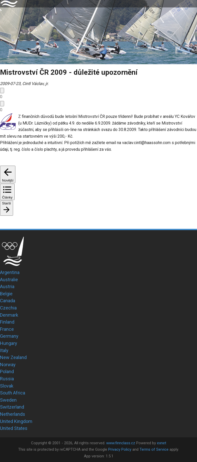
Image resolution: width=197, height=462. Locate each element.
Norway (8, 364)
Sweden (8, 400)
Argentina (9, 272)
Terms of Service (154, 449)
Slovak (6, 386)
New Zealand (13, 357)
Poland (7, 371)
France (7, 329)
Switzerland (12, 407)
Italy (4, 350)
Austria (7, 286)
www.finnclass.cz (120, 443)
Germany (9, 336)
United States (13, 428)
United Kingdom (16, 421)
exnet (161, 443)
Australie (9, 279)
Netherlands (12, 414)
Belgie (6, 293)
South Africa (12, 392)
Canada (7, 300)
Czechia (8, 307)
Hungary (8, 343)
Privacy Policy (119, 449)
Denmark (9, 315)
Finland (7, 322)
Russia (7, 378)
